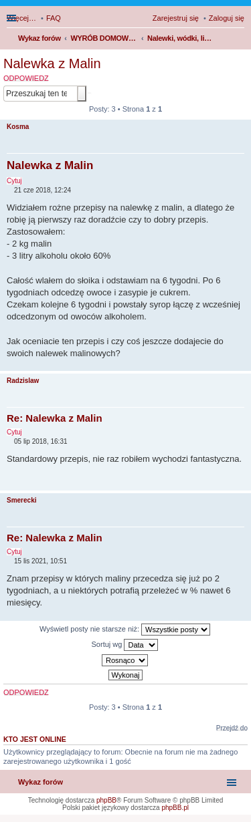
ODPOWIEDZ (26, 78)
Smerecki (21, 500)
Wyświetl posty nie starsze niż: (124, 630)
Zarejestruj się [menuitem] (176, 18)
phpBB (106, 800)
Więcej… (21, 18)
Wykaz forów (40, 782)
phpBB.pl (175, 807)
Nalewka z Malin (52, 63)
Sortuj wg (125, 645)
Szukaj (81, 94)
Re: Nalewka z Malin (54, 418)
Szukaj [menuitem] (239, 39)
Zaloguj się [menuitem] (226, 18)
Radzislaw (23, 380)
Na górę (240, 364)
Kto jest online (34, 739)
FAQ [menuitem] (53, 18)
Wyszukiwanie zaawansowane (89, 93)
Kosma (18, 126)
